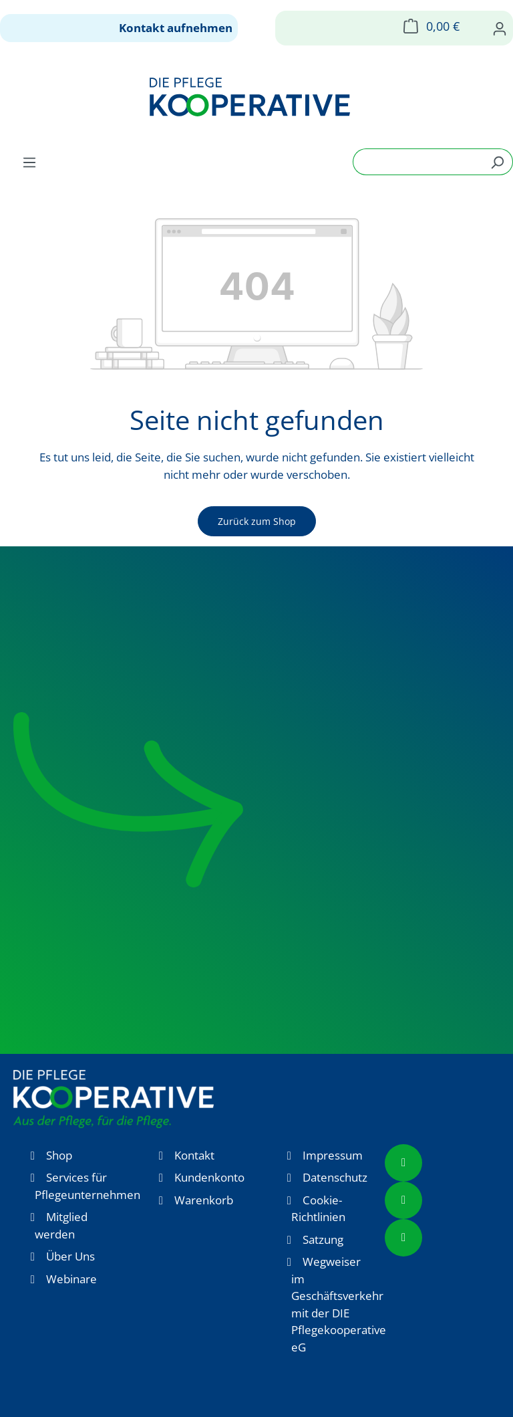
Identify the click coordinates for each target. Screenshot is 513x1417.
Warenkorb (203, 1200)
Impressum (333, 1155)
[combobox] (417, 161)
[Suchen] (497, 161)
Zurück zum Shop (257, 521)
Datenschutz (335, 1177)
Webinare (71, 1279)
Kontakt (194, 1155)
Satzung (323, 1239)
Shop (59, 1155)
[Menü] (29, 161)
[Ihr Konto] (500, 28)
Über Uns (70, 1256)
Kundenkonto (209, 1177)
